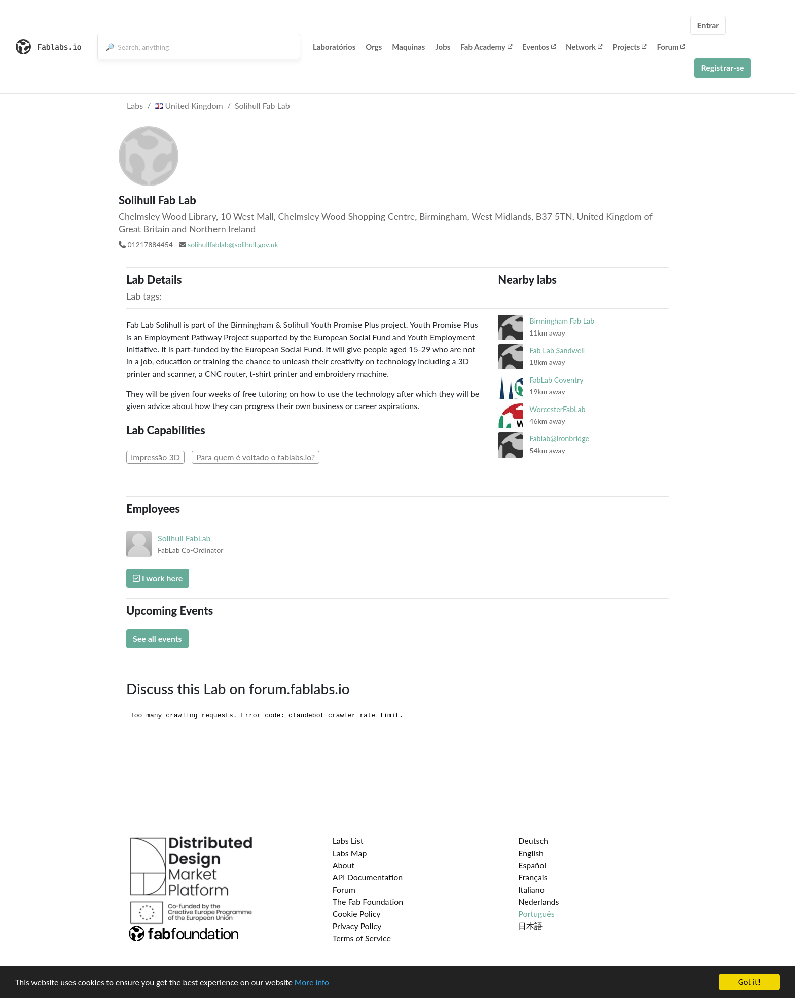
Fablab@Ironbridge (559, 438)
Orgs (374, 46)
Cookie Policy (357, 913)
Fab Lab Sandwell (557, 350)
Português (536, 913)
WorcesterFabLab (557, 409)
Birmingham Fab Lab (561, 321)
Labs (135, 105)
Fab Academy (486, 46)
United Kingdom (189, 105)
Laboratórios (334, 46)
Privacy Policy (357, 926)
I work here (158, 578)
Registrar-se (722, 67)
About (344, 865)
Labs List (348, 840)
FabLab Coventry (556, 380)
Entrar (708, 25)
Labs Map (350, 853)
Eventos (539, 46)
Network (584, 46)
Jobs (442, 46)
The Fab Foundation (368, 901)
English (531, 853)
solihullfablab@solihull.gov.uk (233, 244)
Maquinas (408, 46)
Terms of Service (362, 938)
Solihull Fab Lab (262, 105)
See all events (157, 638)
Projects (629, 46)
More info (312, 982)
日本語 (530, 926)
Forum (671, 46)
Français (532, 877)
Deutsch (533, 840)
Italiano (531, 889)
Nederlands (538, 901)
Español (532, 865)
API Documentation (368, 877)
